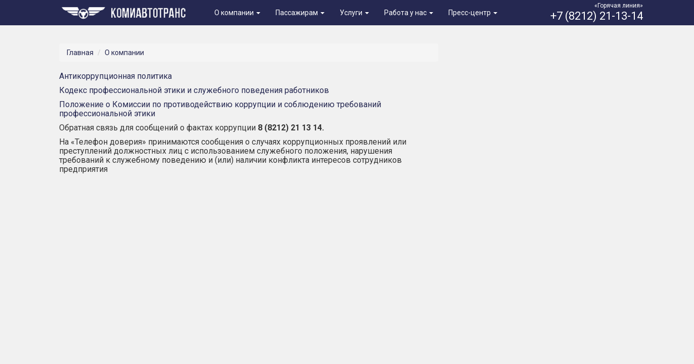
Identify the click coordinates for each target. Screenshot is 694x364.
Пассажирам (300, 13)
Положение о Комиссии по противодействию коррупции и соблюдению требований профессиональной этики (220, 109)
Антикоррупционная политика (115, 76)
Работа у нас (408, 13)
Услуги (354, 13)
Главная (80, 53)
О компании (237, 13)
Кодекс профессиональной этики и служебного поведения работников (194, 90)
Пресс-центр (472, 13)
